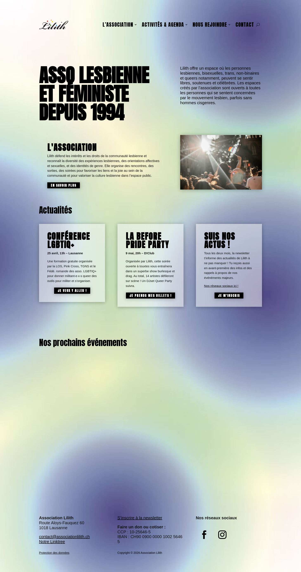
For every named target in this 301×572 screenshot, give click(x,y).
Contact (245, 24)
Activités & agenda (163, 24)
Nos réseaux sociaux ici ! (221, 286)
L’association (118, 24)
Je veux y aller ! (72, 290)
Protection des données (54, 552)
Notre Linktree (52, 541)
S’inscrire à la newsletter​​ (139, 518)
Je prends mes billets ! (150, 295)
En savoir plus (63, 185)
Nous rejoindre (210, 24)
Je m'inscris (229, 295)
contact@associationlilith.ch (64, 536)
